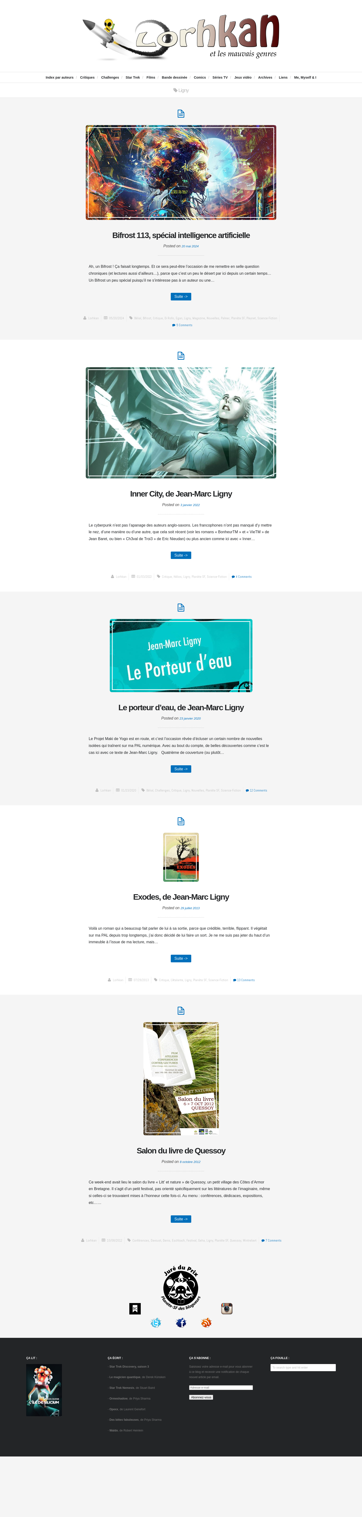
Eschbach (190, 1293)
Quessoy (251, 1293)
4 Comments (246, 601)
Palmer (228, 337)
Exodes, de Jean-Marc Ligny (181, 943)
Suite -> (181, 315)
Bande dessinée (174, 77)
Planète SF (242, 337)
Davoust (166, 1293)
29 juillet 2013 (190, 955)
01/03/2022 (140, 601)
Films (150, 77)
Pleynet (256, 337)
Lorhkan (86, 337)
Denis (177, 1293)
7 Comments (182, 1300)
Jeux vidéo (242, 77)
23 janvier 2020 (190, 761)
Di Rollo (169, 337)
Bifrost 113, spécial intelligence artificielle (181, 244)
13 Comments (249, 1028)
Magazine (200, 337)
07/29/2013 (137, 1028)
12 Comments (262, 834)
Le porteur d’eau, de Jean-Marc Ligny (181, 741)
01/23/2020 (124, 834)
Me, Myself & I (305, 77)
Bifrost (144, 337)
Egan (179, 337)
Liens (283, 77)
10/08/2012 (121, 1293)
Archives (265, 77)
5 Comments (182, 344)
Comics (200, 77)
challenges (160, 834)
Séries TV (220, 77)
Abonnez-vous (201, 1458)
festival (204, 1293)
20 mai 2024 (190, 264)
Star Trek (133, 77)
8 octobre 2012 (190, 1214)
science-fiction (274, 337)
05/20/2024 (111, 337)
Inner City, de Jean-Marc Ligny (181, 515)
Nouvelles (215, 337)
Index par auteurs (60, 77)
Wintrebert (267, 1293)
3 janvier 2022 (190, 528)
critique (156, 337)
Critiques (87, 77)
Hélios (176, 601)
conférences (149, 1293)
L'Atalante (175, 1028)
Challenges (110, 77)
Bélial (134, 337)
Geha (214, 1293)
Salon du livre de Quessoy (181, 1201)
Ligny (188, 337)
